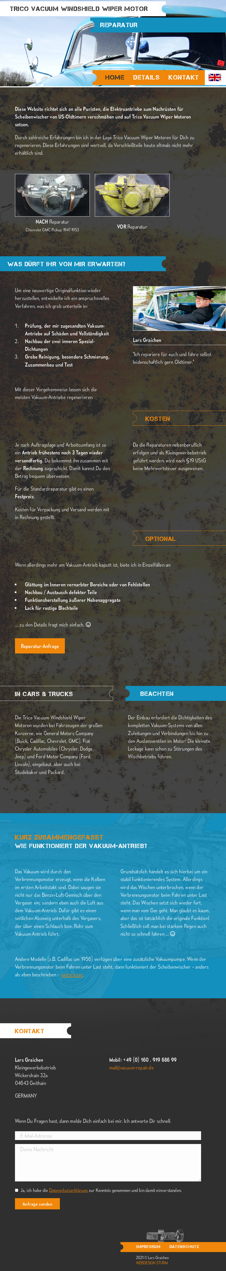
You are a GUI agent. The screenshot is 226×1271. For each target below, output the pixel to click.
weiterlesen (72, 974)
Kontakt (184, 77)
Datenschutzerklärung (68, 1190)
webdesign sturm (152, 1262)
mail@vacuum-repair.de (131, 1067)
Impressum (148, 1247)
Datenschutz (184, 1247)
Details (146, 77)
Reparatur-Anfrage (40, 646)
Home (114, 78)
